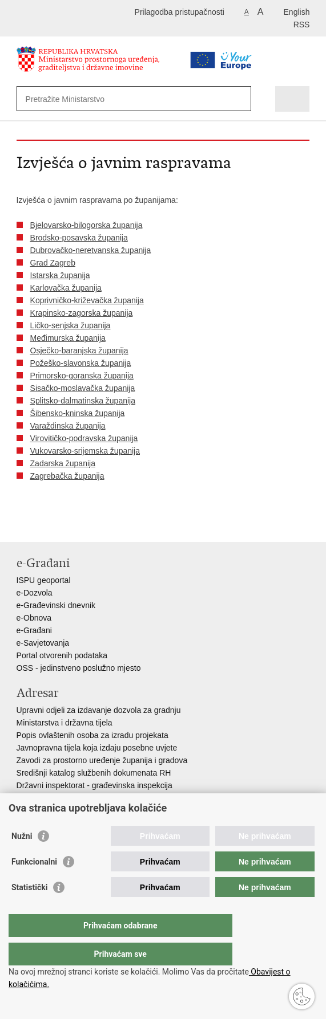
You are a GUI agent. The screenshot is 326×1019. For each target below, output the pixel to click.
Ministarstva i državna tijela (64, 722)
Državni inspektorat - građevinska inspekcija (94, 785)
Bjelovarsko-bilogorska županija (86, 225)
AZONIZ (31, 797)
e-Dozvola (35, 592)
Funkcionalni (34, 884)
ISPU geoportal (44, 580)
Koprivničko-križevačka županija (87, 300)
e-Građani (34, 630)
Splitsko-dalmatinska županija (82, 400)
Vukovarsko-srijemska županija (85, 450)
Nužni (21, 858)
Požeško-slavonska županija (80, 363)
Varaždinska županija (68, 425)
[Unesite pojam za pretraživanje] (115, 98)
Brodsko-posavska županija (79, 237)
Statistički (29, 910)
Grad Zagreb (52, 262)
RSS (301, 24)
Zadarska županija (62, 463)
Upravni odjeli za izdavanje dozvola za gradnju (99, 710)
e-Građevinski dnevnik (56, 605)
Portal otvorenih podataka (62, 655)
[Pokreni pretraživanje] (240, 99)
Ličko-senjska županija (70, 325)
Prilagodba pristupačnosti (179, 12)
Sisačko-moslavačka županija (82, 388)
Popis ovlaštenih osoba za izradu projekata (92, 735)
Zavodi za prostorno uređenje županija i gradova (102, 760)
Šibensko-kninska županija (77, 413)
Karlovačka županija (66, 287)
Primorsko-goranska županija (82, 375)
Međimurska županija (68, 338)
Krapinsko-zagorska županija (81, 312)
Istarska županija (60, 275)
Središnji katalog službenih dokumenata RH (94, 772)
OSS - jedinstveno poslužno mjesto (79, 667)
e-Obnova (34, 617)
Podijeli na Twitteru (72, 524)
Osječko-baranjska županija (79, 350)
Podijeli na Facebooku (47, 524)
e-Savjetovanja (43, 642)
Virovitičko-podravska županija (84, 438)
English (297, 12)
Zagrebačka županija (67, 475)
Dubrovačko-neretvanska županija (90, 250)
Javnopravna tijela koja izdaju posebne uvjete (97, 747)
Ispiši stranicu (23, 524)
